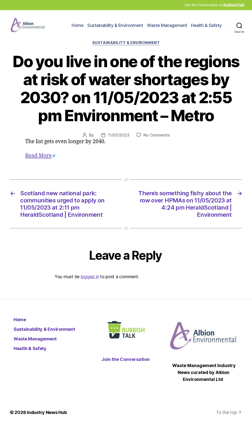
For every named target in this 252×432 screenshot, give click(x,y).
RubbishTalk (233, 5)
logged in (90, 282)
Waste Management (167, 28)
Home (77, 28)
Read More (38, 161)
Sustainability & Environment (115, 28)
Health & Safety (206, 28)
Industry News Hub (47, 418)
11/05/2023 (118, 140)
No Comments (156, 140)
